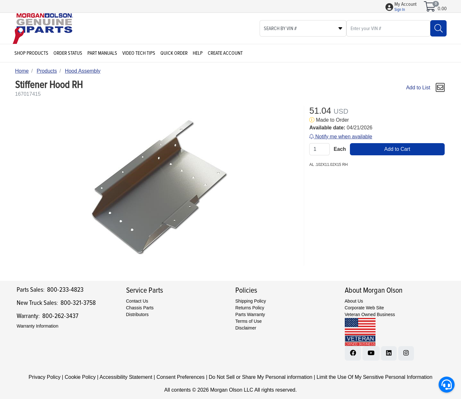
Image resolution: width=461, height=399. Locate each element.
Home (22, 71)
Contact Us (137, 301)
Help (198, 53)
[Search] (438, 28)
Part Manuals (102, 53)
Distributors (137, 314)
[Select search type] (303, 28)
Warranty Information (37, 326)
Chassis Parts (140, 307)
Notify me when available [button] (340, 136)
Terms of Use (248, 321)
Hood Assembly (83, 71)
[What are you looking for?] (388, 28)
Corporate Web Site (364, 307)
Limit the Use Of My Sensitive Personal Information (375, 377)
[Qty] (319, 149)
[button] (405, 7)
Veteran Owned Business (370, 314)
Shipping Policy (250, 301)
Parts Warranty (250, 314)
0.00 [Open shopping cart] (442, 8)
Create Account (225, 53)
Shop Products (31, 53)
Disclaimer (245, 327)
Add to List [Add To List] (418, 87)
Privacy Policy (44, 377)
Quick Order (174, 53)
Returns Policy (249, 307)
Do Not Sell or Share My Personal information (260, 377)
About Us (354, 301)
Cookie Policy (80, 377)
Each (340, 149)
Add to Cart (397, 149)
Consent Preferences (181, 377)
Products (47, 71)
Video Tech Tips (138, 53)
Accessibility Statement (126, 377)
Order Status (67, 53)
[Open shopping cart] (430, 8)
